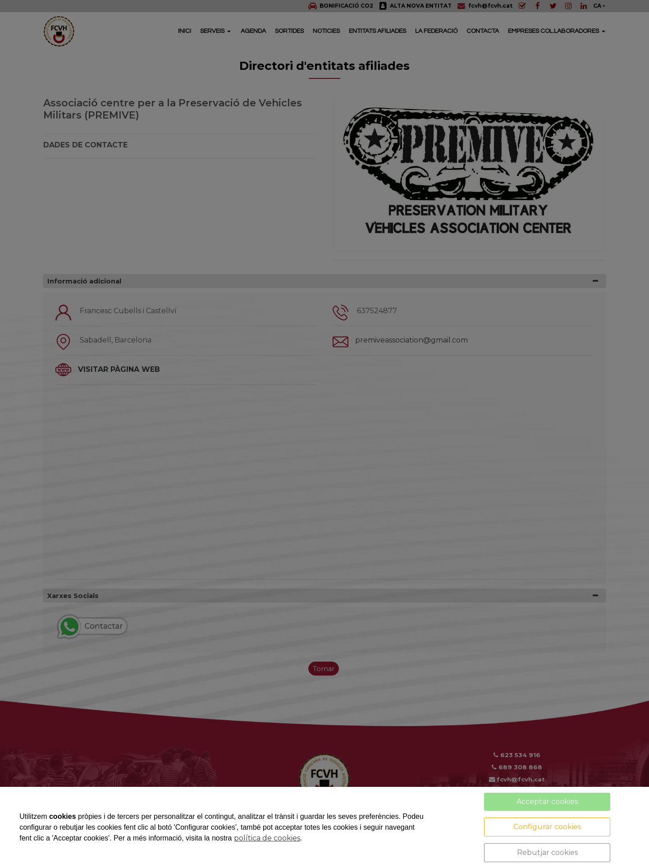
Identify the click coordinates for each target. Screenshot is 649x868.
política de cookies (267, 838)
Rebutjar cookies (547, 852)
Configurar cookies (547, 826)
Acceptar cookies (547, 801)
